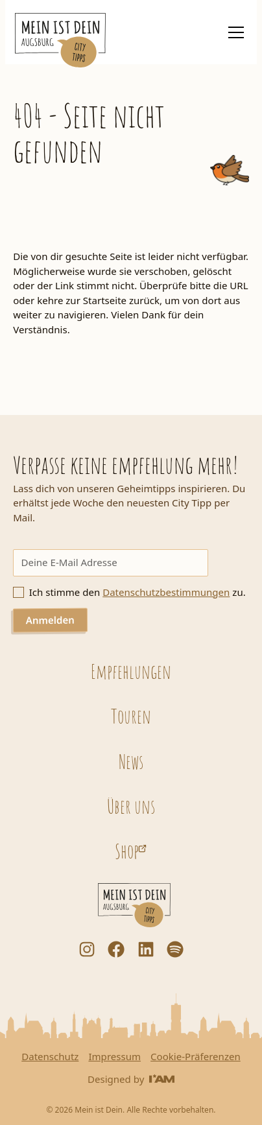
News (131, 761)
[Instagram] (87, 949)
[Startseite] (60, 40)
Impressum (114, 1056)
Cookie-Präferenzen (195, 1056)
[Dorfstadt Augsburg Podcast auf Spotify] (175, 949)
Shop (127, 850)
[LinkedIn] (146, 949)
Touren (131, 716)
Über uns (131, 806)
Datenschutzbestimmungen (166, 592)
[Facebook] (116, 949)
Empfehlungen (131, 671)
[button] (233, 32)
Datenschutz (49, 1056)
